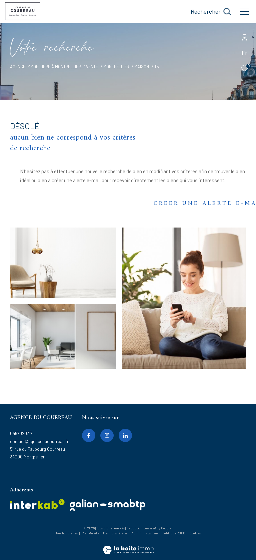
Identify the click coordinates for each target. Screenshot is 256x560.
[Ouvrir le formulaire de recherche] (211, 12)
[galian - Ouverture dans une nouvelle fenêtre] (107, 505)
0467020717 (21, 433)
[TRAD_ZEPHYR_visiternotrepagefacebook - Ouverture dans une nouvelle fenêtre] (88, 435)
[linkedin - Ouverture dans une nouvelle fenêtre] (125, 435)
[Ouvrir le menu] (244, 11)
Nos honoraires (67, 533)
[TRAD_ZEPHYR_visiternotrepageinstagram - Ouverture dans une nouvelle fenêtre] (107, 435)
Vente (92, 66)
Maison (141, 66)
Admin (136, 533)
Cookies (195, 533)
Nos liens (152, 533)
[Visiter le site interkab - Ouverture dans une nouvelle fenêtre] (37, 504)
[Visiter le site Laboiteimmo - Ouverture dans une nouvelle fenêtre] (128, 545)
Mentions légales (115, 533)
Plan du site (91, 533)
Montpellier (116, 66)
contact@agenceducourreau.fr (39, 441)
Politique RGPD (173, 533)
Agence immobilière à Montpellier (45, 66)
